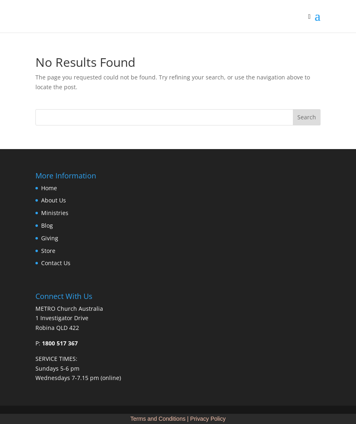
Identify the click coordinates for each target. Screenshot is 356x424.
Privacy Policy (208, 418)
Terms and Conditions (157, 418)
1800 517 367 (60, 343)
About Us (53, 200)
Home (49, 188)
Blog (47, 225)
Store (48, 251)
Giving (49, 238)
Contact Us (55, 263)
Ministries (54, 213)
